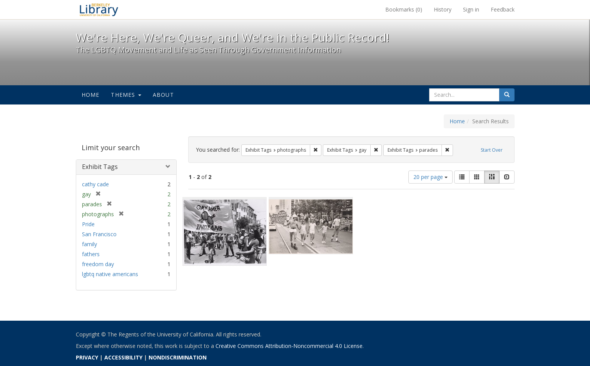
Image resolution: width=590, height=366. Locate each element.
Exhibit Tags (100, 166)
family (89, 244)
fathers (91, 254)
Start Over (492, 150)
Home (91, 94)
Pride (88, 224)
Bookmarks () (403, 9)
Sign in (471, 9)
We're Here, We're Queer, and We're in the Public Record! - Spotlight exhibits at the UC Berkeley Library (99, 9)
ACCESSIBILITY (123, 357)
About (163, 94)
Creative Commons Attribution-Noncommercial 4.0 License (289, 345)
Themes (126, 94)
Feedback (503, 9)
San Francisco (99, 234)
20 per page (430, 177)
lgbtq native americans (110, 274)
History (442, 9)
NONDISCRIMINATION (178, 357)
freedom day (98, 264)
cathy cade (95, 184)
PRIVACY (87, 357)
